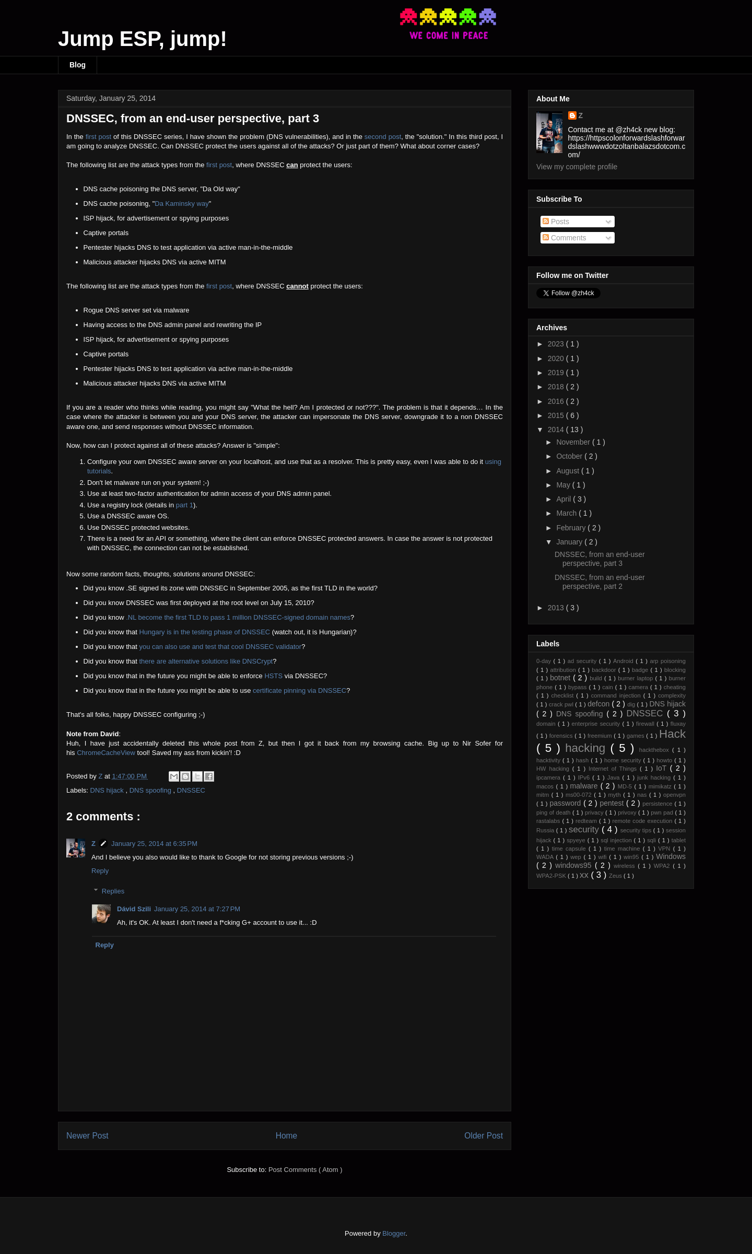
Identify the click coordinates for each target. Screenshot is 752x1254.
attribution (564, 670)
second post (383, 137)
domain (547, 724)
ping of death (554, 812)
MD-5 (626, 786)
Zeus (616, 876)
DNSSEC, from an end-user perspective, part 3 (600, 558)
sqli (652, 840)
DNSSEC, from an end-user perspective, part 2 (600, 581)
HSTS (273, 676)
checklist (563, 695)
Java (614, 777)
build (597, 678)
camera (639, 687)
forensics (561, 736)
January (570, 542)
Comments (564, 238)
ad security (583, 661)
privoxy (628, 812)
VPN (665, 848)
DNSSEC (191, 790)
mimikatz (661, 786)
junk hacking (655, 777)
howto (665, 760)
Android (624, 661)
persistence (658, 803)
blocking (675, 670)
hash (583, 760)
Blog (77, 65)
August (568, 471)
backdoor (605, 670)
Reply (100, 871)
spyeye (577, 840)
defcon (600, 704)
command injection (617, 695)
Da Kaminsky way (181, 203)
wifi (603, 857)
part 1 (184, 505)
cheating (675, 687)
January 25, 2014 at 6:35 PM (154, 843)
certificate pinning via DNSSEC (299, 690)
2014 (557, 429)
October (570, 456)
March (567, 513)
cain (608, 687)
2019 (557, 372)
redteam (587, 821)
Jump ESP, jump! (142, 38)
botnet (561, 678)
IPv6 (585, 777)
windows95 (575, 865)
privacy (595, 812)
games (636, 736)
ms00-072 (580, 795)
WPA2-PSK (552, 876)
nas (643, 795)
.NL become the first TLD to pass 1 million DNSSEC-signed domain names (238, 617)
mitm (543, 795)
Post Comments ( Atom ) (305, 1170)
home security (623, 760)
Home (287, 1135)
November (574, 442)
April (564, 499)
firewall (646, 724)
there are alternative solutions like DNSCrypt (206, 661)
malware (585, 786)
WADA (546, 857)
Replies (113, 891)
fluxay (678, 724)
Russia (546, 830)
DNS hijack (108, 790)
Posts (556, 221)
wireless (626, 866)
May (564, 485)
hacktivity (549, 760)
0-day (545, 661)
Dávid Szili (134, 909)
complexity (672, 695)
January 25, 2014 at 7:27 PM (197, 909)
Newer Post (87, 1135)
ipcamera (549, 777)
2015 (557, 415)
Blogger (393, 1233)
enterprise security (597, 724)
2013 (557, 607)
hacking (587, 747)
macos (546, 786)
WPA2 (663, 866)
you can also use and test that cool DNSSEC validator (220, 647)
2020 (557, 358)
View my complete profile (576, 166)
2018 (557, 386)
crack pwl (562, 704)
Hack (672, 733)
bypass (578, 687)
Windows (671, 856)
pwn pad (663, 812)
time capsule (570, 848)
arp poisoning (668, 661)
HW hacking (554, 768)
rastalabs (549, 821)
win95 (632, 857)
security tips (636, 830)
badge (641, 670)
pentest (613, 803)
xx (585, 875)
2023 (557, 344)
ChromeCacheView (106, 753)
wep (576, 857)
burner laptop (636, 678)
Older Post (483, 1135)
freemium (601, 736)
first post (98, 137)
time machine (623, 848)
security (585, 829)
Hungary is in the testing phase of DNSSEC (204, 632)
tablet (679, 840)
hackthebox (655, 750)
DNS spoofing (151, 790)
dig (632, 704)
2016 (557, 401)
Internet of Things (614, 768)
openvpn (674, 795)
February (572, 528)
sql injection (617, 840)
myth (615, 795)
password (566, 803)
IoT (663, 768)
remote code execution (644, 821)
